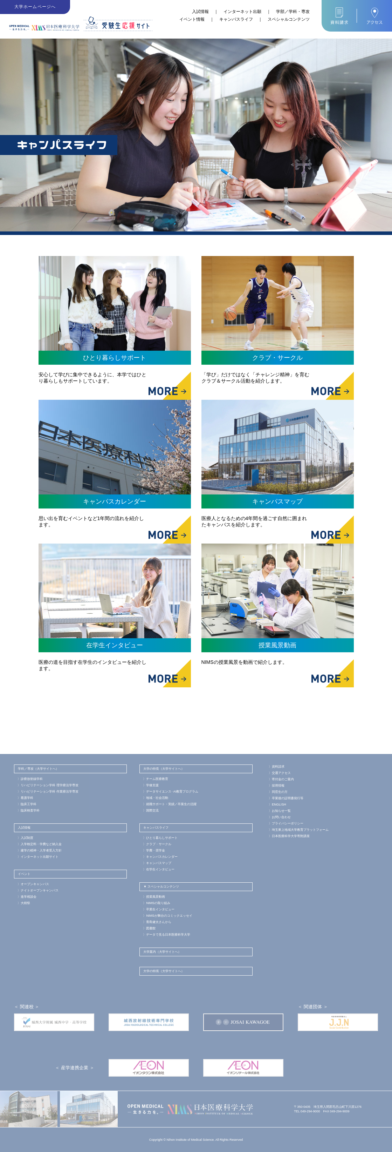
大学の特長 (151, 768)
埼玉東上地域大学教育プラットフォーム (299, 829)
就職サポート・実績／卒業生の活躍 (170, 804)
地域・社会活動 (155, 798)
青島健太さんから (157, 922)
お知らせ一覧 (280, 811)
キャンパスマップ (157, 863)
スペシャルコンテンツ (289, 19)
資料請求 (276, 766)
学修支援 (151, 785)
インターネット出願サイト (38, 856)
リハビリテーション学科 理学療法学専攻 (48, 785)
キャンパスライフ (236, 19)
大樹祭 (24, 903)
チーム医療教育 (155, 779)
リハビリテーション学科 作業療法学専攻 (48, 791)
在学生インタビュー (158, 869)
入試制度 (25, 838)
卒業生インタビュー (158, 909)
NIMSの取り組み (156, 903)
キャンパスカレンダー (160, 856)
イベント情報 (192, 19)
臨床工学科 (27, 804)
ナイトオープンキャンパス (38, 890)
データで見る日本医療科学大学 (166, 934)
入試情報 (200, 11)
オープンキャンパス (33, 884)
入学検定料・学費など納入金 (40, 844)
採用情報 (276, 785)
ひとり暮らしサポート (160, 838)
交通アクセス (280, 773)
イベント (24, 874)
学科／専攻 (26, 768)
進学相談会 (27, 896)
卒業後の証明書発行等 (286, 798)
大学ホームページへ (35, 7)
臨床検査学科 (29, 810)
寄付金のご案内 (281, 779)
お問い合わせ (280, 817)
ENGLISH (277, 804)
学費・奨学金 (154, 850)
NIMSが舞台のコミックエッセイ (167, 915)
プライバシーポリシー (286, 823)
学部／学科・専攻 (293, 11)
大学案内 (149, 952)
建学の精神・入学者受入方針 (40, 850)
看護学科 (25, 798)
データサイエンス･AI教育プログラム (170, 791)
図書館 (149, 928)
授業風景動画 (154, 896)
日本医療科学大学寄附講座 (289, 836)
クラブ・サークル (157, 844)
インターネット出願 (242, 11)
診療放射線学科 (30, 779)
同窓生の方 (278, 792)
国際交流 (151, 810)
